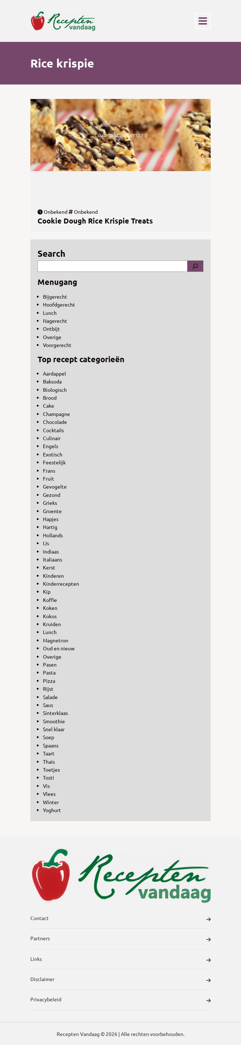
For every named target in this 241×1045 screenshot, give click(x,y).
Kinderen (53, 575)
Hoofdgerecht (59, 304)
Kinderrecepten (61, 583)
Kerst (49, 567)
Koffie (50, 600)
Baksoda (52, 381)
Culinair (52, 438)
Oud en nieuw (59, 648)
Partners (120, 939)
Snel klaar (54, 729)
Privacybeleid (120, 1000)
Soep (48, 737)
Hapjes (50, 519)
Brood (50, 397)
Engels (50, 446)
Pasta (49, 672)
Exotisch (52, 454)
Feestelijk (54, 462)
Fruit (48, 478)
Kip (47, 591)
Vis (46, 785)
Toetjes (51, 769)
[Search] (195, 266)
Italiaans (52, 559)
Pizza (49, 680)
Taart (48, 753)
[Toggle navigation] (203, 21)
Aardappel (54, 373)
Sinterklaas (55, 713)
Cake (48, 405)
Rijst (48, 688)
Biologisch (55, 389)
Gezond (51, 494)
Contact (120, 919)
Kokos (50, 616)
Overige (52, 337)
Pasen (50, 664)
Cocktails (53, 430)
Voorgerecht (57, 345)
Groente (52, 511)
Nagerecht (55, 320)
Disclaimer (120, 980)
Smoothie (54, 721)
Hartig (50, 527)
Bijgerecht (55, 296)
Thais (49, 761)
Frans (49, 470)
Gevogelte (55, 486)
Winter (51, 802)
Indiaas (51, 551)
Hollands (53, 535)
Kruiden (52, 624)
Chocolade (55, 422)
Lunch (50, 312)
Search (51, 253)
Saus (48, 705)
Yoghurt (52, 810)
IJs (46, 543)
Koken (50, 607)
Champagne (56, 414)
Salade (50, 697)
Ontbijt (51, 328)
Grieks (50, 502)
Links (120, 959)
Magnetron (55, 640)
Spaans (50, 745)
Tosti (48, 777)
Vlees (49, 793)
